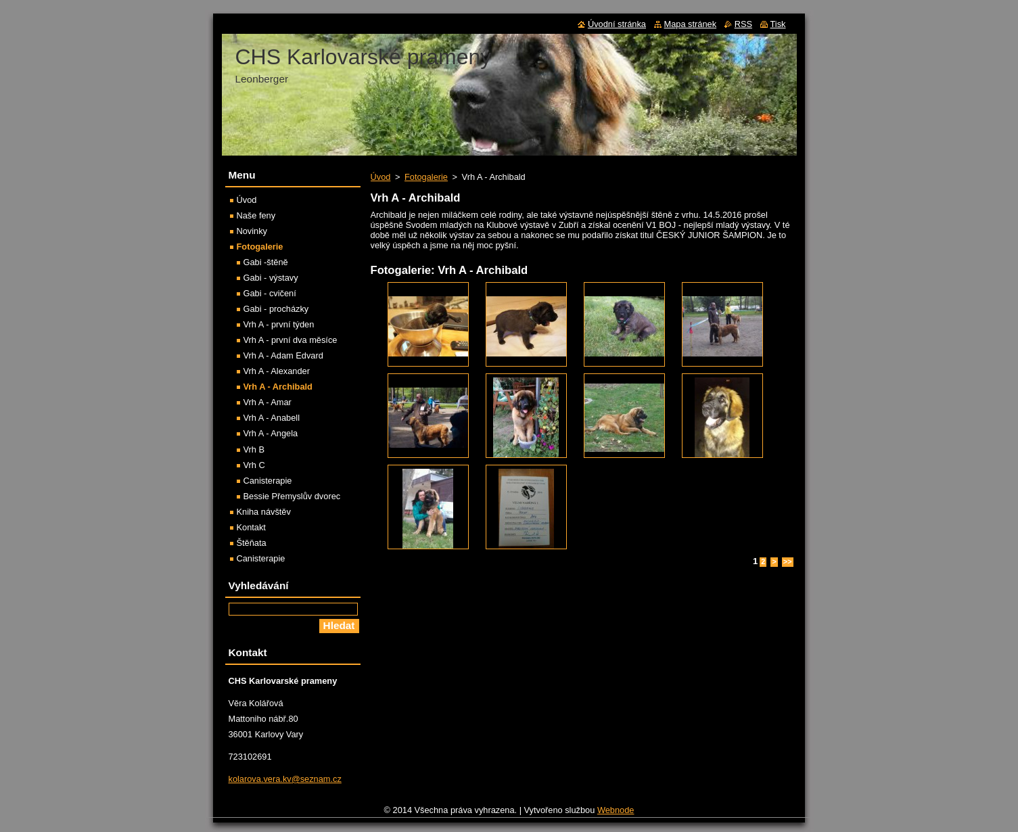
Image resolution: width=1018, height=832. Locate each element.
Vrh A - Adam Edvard (283, 355)
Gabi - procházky (276, 309)
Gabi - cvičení (270, 293)
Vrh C (254, 465)
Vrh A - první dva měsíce (291, 340)
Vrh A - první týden (279, 324)
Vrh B (254, 449)
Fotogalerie (426, 177)
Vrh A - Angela (271, 433)
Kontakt (251, 527)
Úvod (381, 177)
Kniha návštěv (264, 512)
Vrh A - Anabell (272, 418)
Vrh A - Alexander (277, 371)
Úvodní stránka (617, 24)
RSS (743, 24)
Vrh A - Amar (268, 402)
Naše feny (256, 215)
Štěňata (252, 543)
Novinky (252, 231)
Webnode (615, 810)
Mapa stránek (690, 24)
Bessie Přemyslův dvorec (292, 496)
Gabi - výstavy (271, 278)
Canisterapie (268, 481)
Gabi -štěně (266, 262)
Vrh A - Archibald (278, 387)
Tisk (778, 24)
